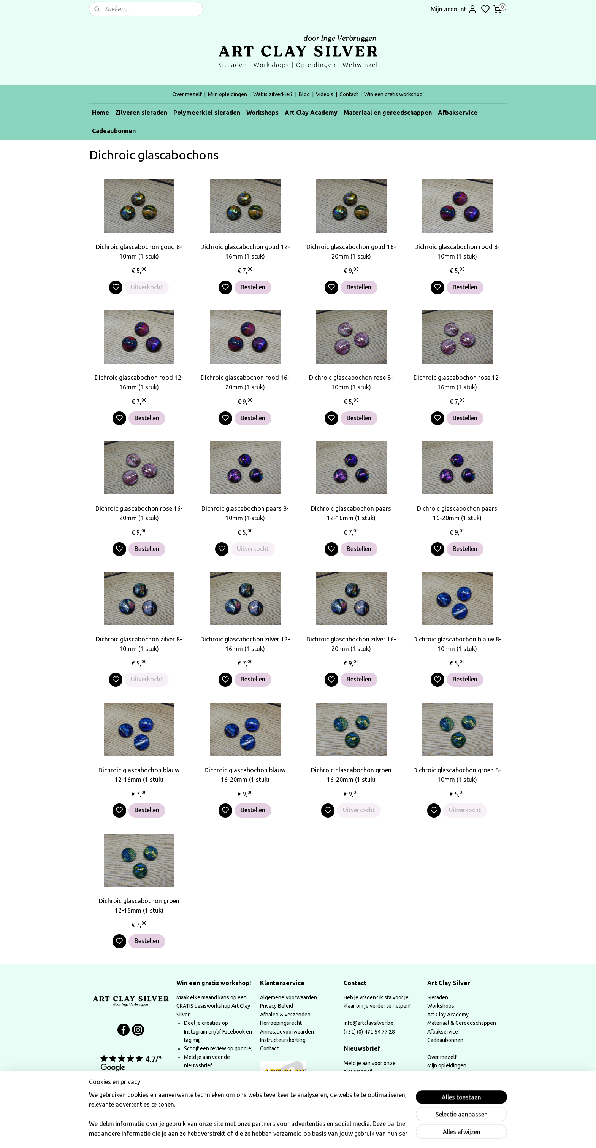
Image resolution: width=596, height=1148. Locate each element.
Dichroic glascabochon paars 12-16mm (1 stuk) (351, 513)
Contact (348, 94)
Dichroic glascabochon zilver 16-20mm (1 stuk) (351, 644)
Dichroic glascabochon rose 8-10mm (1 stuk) (351, 382)
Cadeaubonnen (114, 130)
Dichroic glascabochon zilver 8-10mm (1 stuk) (139, 644)
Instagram (195, 1032)
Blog (304, 94)
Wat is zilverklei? (273, 94)
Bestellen (253, 287)
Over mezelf (187, 94)
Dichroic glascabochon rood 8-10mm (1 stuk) (457, 251)
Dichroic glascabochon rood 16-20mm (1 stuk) (245, 382)
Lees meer (196, 1084)
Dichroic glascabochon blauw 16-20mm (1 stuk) (244, 775)
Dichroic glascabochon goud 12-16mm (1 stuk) (245, 251)
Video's (324, 94)
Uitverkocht (147, 287)
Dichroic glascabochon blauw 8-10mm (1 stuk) (457, 644)
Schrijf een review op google (217, 1048)
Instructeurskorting (283, 1040)
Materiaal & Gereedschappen (461, 1023)
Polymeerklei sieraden (206, 112)
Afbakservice (457, 112)
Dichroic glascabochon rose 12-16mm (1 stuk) (457, 382)
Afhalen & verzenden (285, 1014)
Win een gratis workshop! (394, 94)
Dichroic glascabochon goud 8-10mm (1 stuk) (139, 251)
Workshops (262, 112)
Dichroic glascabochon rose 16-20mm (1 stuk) (139, 513)
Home (100, 112)
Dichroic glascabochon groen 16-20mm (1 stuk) (351, 775)
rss (349, 1134)
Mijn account (454, 9)
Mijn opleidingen (227, 94)
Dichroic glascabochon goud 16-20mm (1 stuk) (351, 251)
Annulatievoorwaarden (287, 1032)
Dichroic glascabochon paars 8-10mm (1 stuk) (245, 513)
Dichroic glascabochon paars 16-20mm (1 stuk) (457, 513)
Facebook (234, 1032)
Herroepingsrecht (281, 1023)
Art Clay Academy (311, 112)
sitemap (335, 1134)
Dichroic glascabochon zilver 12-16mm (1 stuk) (245, 644)
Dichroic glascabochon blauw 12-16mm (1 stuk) (138, 775)
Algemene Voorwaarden (288, 997)
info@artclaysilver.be (368, 1023)
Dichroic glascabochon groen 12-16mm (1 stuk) (139, 905)
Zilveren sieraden (141, 112)
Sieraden (437, 997)
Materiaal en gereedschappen (388, 112)
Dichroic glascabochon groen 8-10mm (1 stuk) (457, 775)
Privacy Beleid (276, 1006)
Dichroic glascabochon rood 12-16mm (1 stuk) (139, 382)
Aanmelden (365, 1091)
